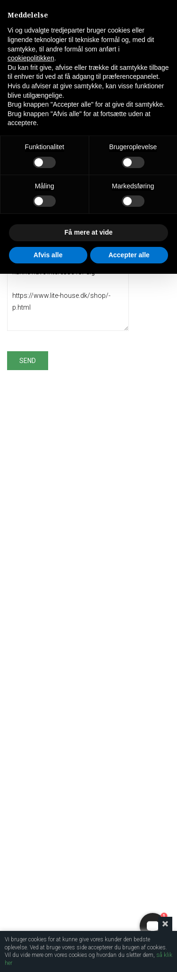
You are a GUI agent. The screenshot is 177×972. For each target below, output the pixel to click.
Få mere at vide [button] (89, 232)
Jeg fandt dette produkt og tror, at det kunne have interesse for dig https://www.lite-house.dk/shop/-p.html (68, 290)
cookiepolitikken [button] (31, 58)
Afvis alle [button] (48, 255)
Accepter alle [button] (129, 255)
